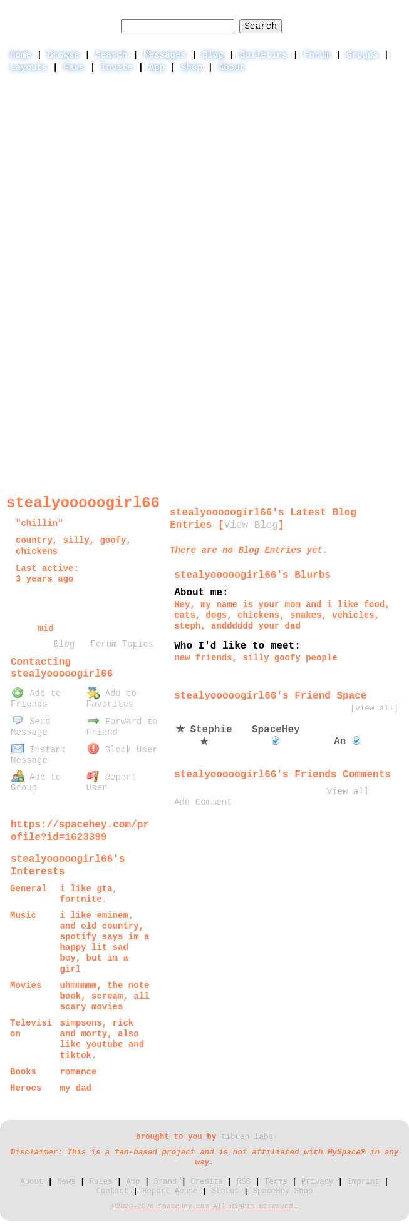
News (66, 1182)
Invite (117, 68)
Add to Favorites (111, 699)
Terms (275, 1182)
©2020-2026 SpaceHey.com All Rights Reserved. (204, 1206)
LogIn (340, 14)
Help (300, 14)
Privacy (317, 1182)
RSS (244, 1182)
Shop (191, 68)
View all (348, 792)
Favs (74, 68)
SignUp (386, 14)
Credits (206, 1182)
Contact (112, 1191)
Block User (122, 750)
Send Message (31, 727)
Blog (213, 55)
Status (225, 1191)
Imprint (363, 1182)
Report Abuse (169, 1191)
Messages (164, 55)
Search (260, 26)
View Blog (251, 525)
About (232, 68)
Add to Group (36, 782)
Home (20, 55)
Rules (101, 1182)
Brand (165, 1182)
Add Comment (203, 802)
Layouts (28, 68)
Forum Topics (121, 644)
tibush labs (247, 1137)
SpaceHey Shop (283, 1191)
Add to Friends (36, 699)
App (157, 68)
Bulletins (263, 55)
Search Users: (201, 13)
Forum (317, 55)
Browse (64, 55)
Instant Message (38, 755)
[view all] (374, 708)
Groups (362, 55)
